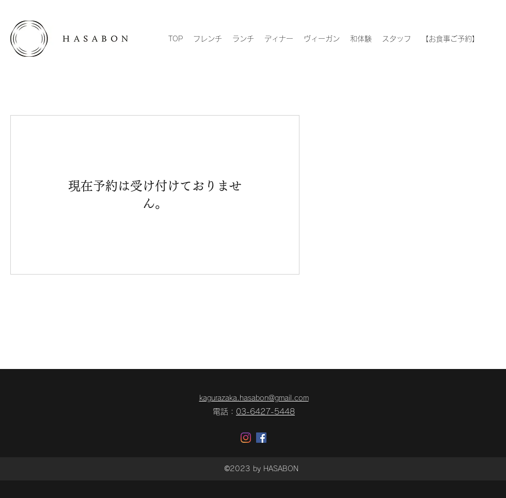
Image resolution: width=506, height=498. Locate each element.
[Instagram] (246, 437)
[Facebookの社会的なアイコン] (261, 437)
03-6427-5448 (265, 411)
